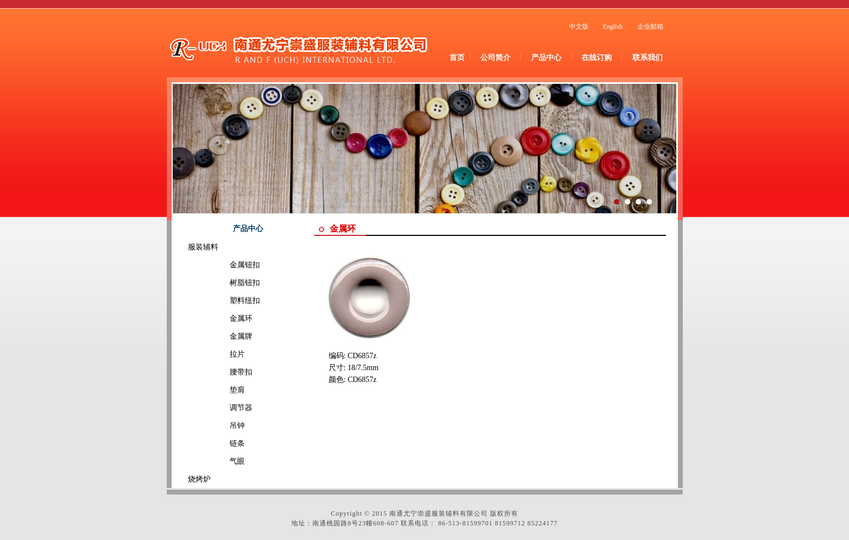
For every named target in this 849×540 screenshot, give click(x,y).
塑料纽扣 (229, 301)
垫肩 (222, 390)
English (613, 26)
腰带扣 (225, 372)
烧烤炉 (199, 479)
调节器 (225, 408)
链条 (222, 443)
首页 (457, 58)
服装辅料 (203, 247)
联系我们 (647, 58)
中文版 (579, 26)
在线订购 (597, 58)
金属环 (225, 318)
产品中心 (546, 58)
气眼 (222, 461)
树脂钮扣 (229, 283)
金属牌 (225, 336)
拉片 (222, 354)
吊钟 (222, 426)
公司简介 (495, 58)
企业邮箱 (650, 26)
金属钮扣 (229, 265)
